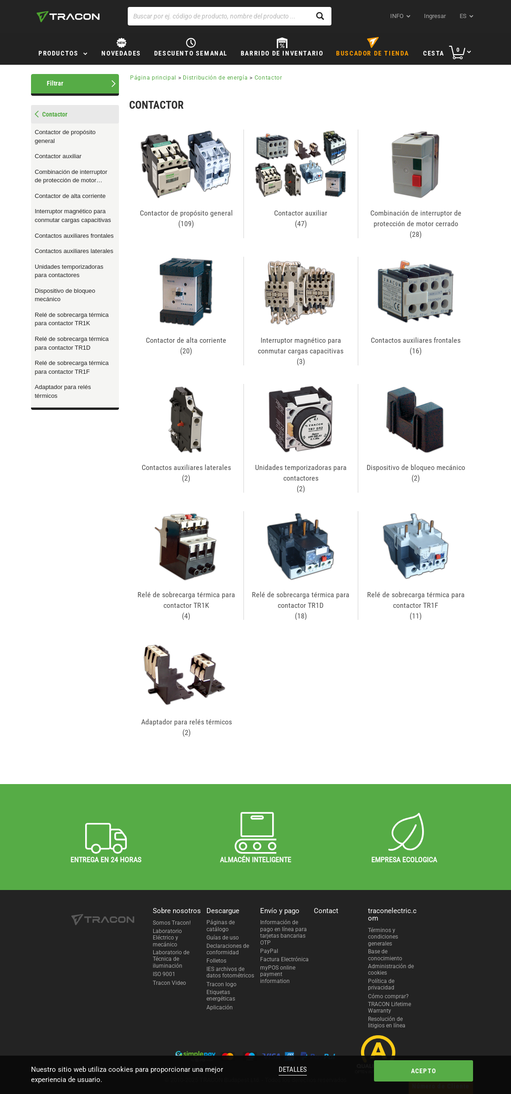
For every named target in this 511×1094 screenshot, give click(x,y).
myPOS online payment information (277, 974)
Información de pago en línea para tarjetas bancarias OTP (283, 932)
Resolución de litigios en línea (386, 1022)
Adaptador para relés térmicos (63, 391)
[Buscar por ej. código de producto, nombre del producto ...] (229, 16)
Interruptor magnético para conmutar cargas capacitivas (73, 215)
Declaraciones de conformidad (227, 949)
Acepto (423, 1071)
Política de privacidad (381, 984)
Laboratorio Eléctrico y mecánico (167, 938)
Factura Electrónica (284, 959)
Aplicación (219, 1007)
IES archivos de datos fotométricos (230, 972)
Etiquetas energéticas (220, 995)
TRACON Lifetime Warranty (389, 1007)
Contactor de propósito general (65, 136)
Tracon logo (221, 984)
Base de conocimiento (385, 954)
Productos (58, 53)
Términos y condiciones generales (383, 937)
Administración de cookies (391, 969)
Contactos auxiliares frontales (74, 235)
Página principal (153, 77)
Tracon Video (169, 983)
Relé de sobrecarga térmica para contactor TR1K (72, 319)
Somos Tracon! (172, 923)
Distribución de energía (215, 77)
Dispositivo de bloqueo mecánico (65, 295)
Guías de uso (222, 937)
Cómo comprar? (388, 996)
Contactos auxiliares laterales (74, 250)
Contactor (268, 77)
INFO (397, 15)
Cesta (433, 53)
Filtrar (55, 83)
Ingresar (435, 15)
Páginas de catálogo (220, 925)
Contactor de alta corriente (70, 195)
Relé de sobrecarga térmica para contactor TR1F (72, 367)
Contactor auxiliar (58, 156)
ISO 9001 (164, 974)
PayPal (269, 951)
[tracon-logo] (68, 16)
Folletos (216, 961)
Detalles (293, 1069)
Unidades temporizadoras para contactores (69, 271)
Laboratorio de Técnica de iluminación (171, 959)
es (463, 15)
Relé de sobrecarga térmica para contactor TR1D (72, 343)
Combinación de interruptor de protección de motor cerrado (71, 176)
